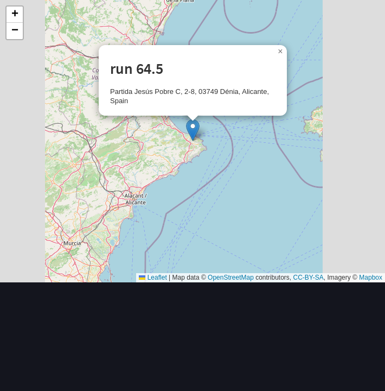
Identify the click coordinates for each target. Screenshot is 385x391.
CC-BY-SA (308, 277)
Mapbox (370, 277)
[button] (193, 130)
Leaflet (152, 277)
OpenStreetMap (231, 277)
